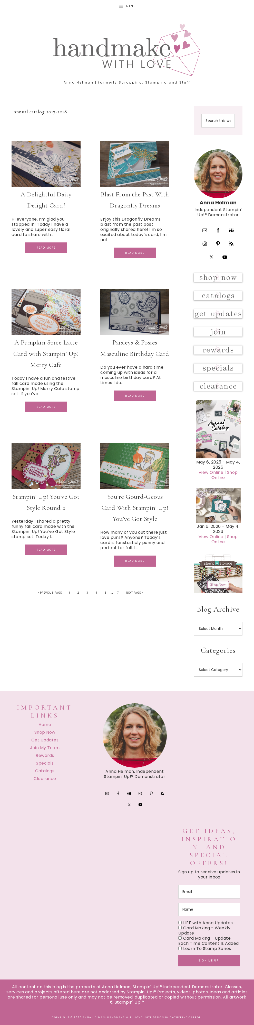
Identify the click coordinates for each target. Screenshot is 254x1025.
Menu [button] (131, 6)
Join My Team (45, 748)
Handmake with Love (127, 49)
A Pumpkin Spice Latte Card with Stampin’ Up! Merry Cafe (46, 353)
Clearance (45, 779)
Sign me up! (209, 961)
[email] (209, 892)
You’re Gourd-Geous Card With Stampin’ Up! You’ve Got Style (135, 508)
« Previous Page (50, 593)
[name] (209, 909)
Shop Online (224, 474)
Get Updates (45, 740)
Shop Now (44, 732)
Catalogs (44, 771)
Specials (45, 763)
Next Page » (134, 593)
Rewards (45, 755)
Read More (46, 248)
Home (44, 725)
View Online (211, 472)
